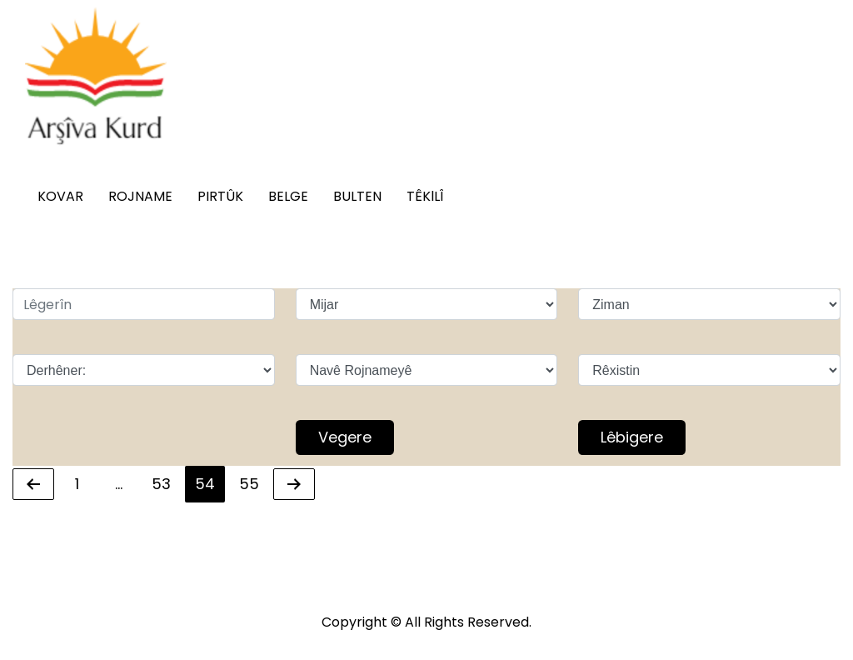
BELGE (288, 196)
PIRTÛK (220, 196)
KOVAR (60, 196)
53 (166, 482)
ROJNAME (140, 196)
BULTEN (357, 196)
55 (253, 482)
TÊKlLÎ (425, 196)
